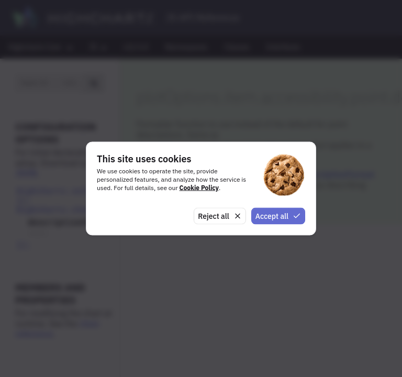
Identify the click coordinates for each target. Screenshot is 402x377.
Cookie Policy (199, 187)
